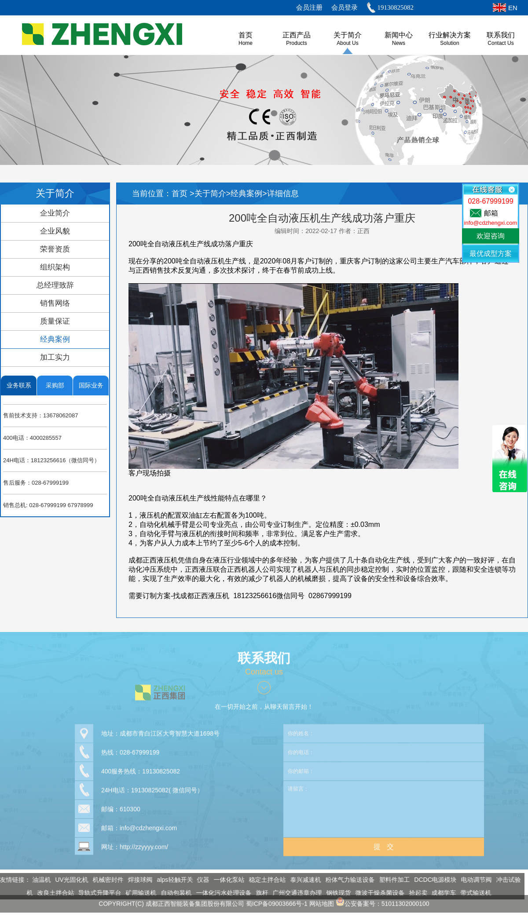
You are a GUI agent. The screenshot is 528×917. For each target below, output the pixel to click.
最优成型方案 (490, 253)
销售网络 (55, 303)
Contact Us (500, 43)
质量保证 (55, 321)
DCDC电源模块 (432, 879)
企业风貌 (55, 231)
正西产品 (296, 35)
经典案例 (55, 339)
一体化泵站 (226, 879)
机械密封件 (105, 879)
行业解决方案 (450, 35)
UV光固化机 (68, 879)
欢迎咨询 (491, 236)
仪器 (200, 879)
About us (347, 43)
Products (296, 43)
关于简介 (348, 35)
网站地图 (321, 900)
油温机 (38, 879)
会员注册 (309, 7)
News (398, 43)
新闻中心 (399, 35)
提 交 (383, 843)
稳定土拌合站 (264, 879)
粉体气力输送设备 (346, 879)
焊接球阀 (137, 879)
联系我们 (501, 35)
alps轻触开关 (172, 879)
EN (512, 7)
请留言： (383, 806)
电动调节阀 (473, 879)
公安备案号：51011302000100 (382, 900)
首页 (181, 193)
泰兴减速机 (302, 879)
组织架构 (55, 267)
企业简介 (55, 213)
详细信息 (283, 193)
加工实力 (55, 357)
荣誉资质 (55, 249)
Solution (449, 43)
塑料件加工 (391, 879)
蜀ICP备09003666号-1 (277, 900)
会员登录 (344, 7)
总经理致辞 (55, 285)
